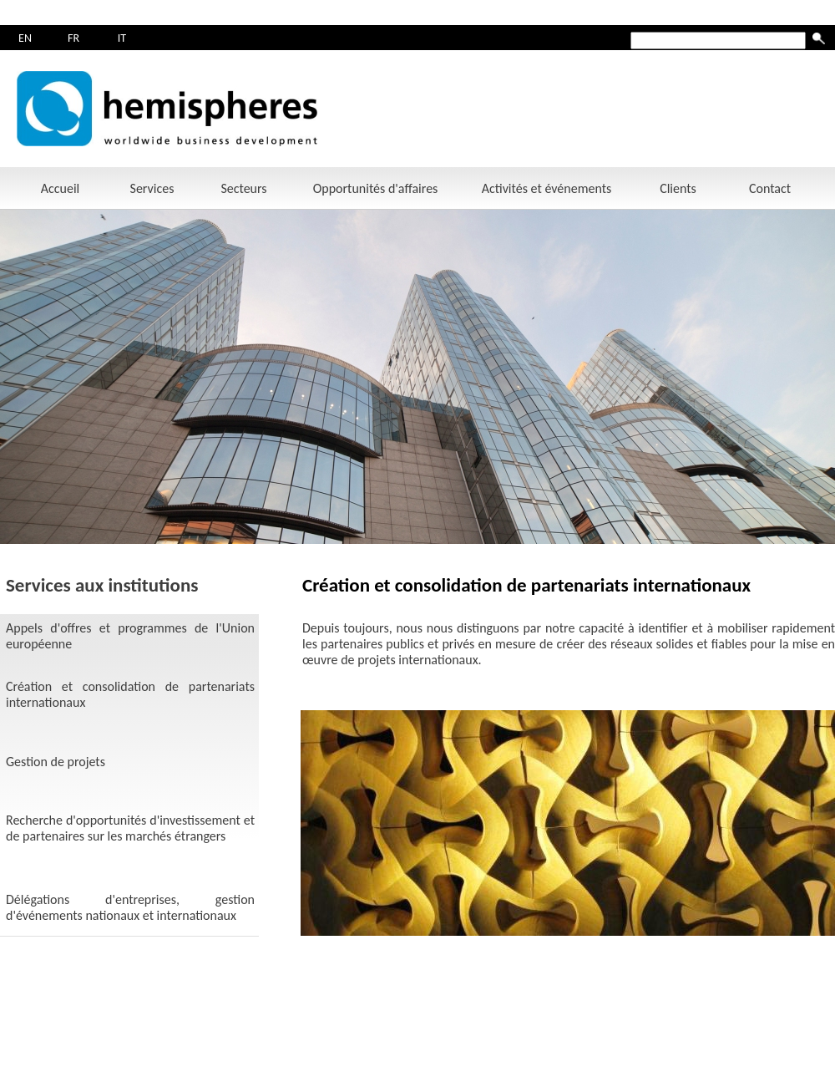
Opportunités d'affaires (375, 188)
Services (152, 188)
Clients (678, 188)
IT (122, 38)
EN (25, 38)
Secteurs (243, 188)
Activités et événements (547, 188)
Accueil (60, 188)
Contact (770, 188)
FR (73, 38)
